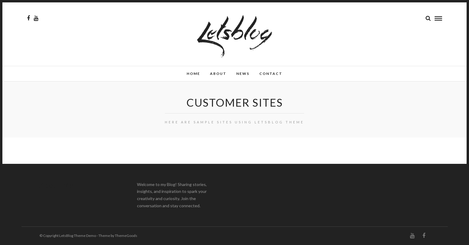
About (218, 73)
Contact (270, 73)
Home (193, 73)
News (242, 73)
